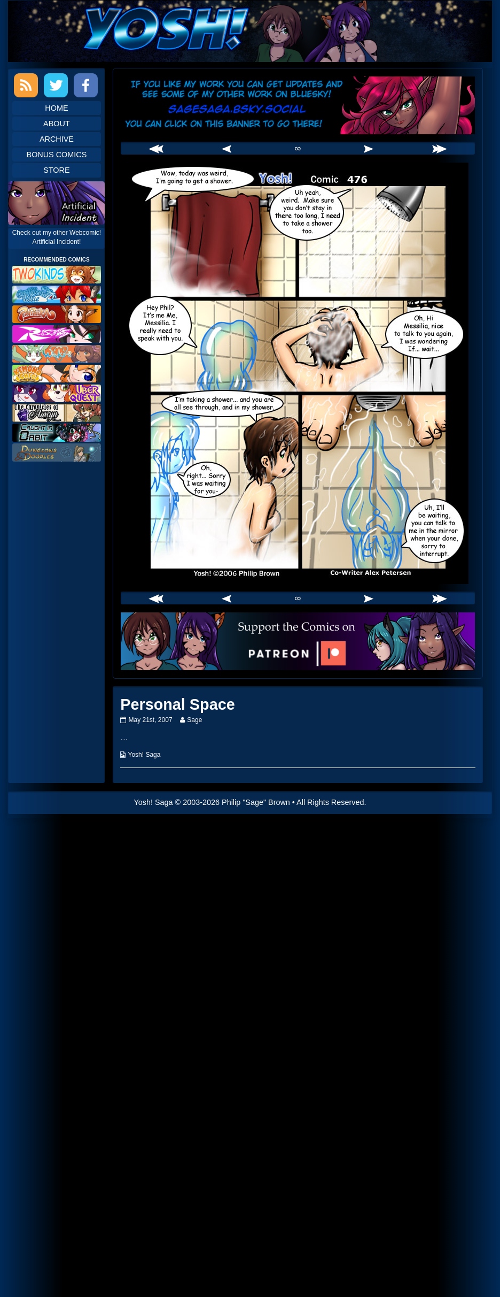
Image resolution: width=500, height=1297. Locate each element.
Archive (57, 139)
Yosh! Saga (144, 754)
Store (56, 170)
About (56, 123)
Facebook (86, 85)
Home (56, 108)
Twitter (56, 85)
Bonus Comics (57, 154)
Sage (194, 720)
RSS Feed (26, 85)
